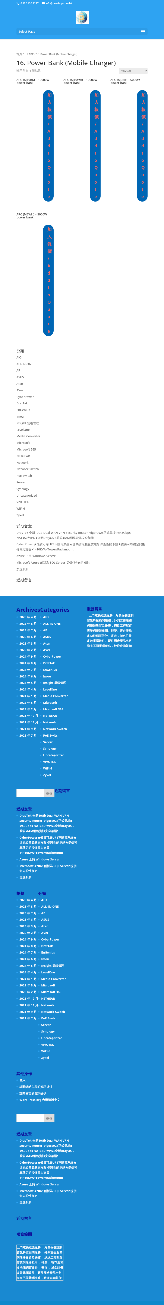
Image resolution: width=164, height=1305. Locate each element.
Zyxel (20, 515)
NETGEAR (23, 456)
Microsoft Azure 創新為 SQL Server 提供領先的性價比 (53, 562)
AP (18, 370)
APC (31, 54)
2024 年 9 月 (28, 656)
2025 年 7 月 (28, 630)
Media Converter (28, 436)
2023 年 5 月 (28, 703)
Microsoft (23, 443)
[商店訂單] (133, 71)
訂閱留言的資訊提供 (32, 1093)
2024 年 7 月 (28, 670)
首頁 (19, 54)
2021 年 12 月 (28, 716)
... (25, 54)
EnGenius (23, 410)
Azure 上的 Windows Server (36, 556)
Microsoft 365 (26, 449)
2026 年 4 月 (28, 617)
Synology (22, 489)
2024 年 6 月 (28, 676)
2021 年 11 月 (28, 722)
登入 (22, 1080)
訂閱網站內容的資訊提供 (35, 1087)
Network (22, 463)
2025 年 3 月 (28, 643)
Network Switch (27, 469)
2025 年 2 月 (28, 650)
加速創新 (22, 569)
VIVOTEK (22, 502)
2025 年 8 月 (28, 624)
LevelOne (23, 430)
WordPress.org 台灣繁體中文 (39, 1100)
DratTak (22, 403)
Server (21, 482)
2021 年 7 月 (28, 735)
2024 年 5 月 (28, 683)
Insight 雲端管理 (27, 423)
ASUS (20, 377)
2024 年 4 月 (28, 689)
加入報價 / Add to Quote (49, 145)
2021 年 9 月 (28, 729)
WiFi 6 (20, 508)
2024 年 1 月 (28, 696)
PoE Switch (24, 476)
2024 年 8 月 (28, 663)
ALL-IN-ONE (24, 364)
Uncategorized (26, 495)
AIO (19, 357)
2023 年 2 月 (28, 709)
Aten (19, 384)
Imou (20, 416)
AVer (19, 390)
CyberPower (25, 397)
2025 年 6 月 (28, 637)
